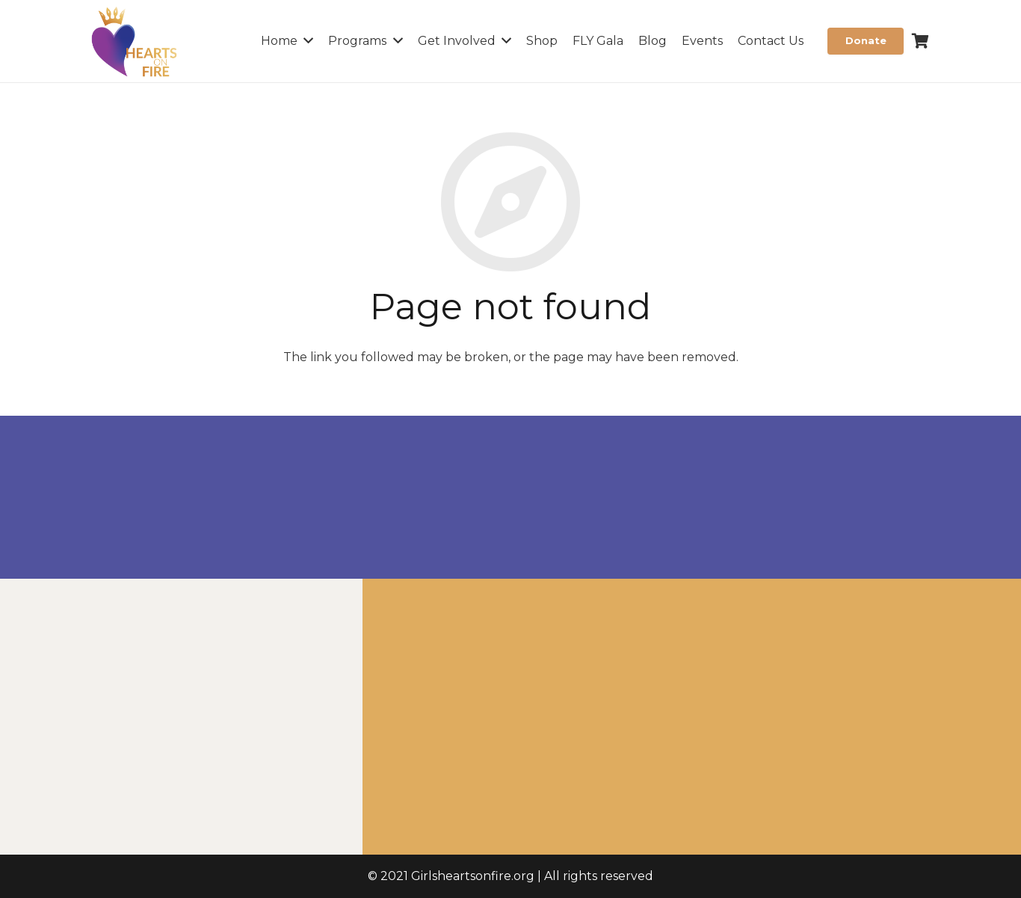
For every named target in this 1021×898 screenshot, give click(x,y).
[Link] (134, 41)
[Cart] (920, 41)
